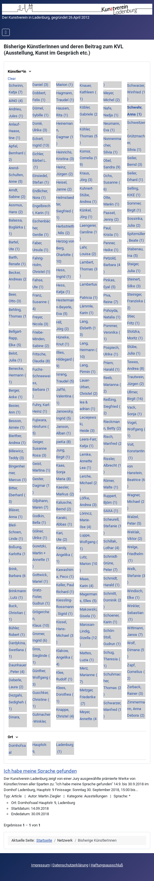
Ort (13, 737)
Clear (12, 79)
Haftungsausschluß (107, 865)
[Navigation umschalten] (6, 32)
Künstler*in (20, 71)
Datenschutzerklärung (70, 865)
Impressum (40, 865)
